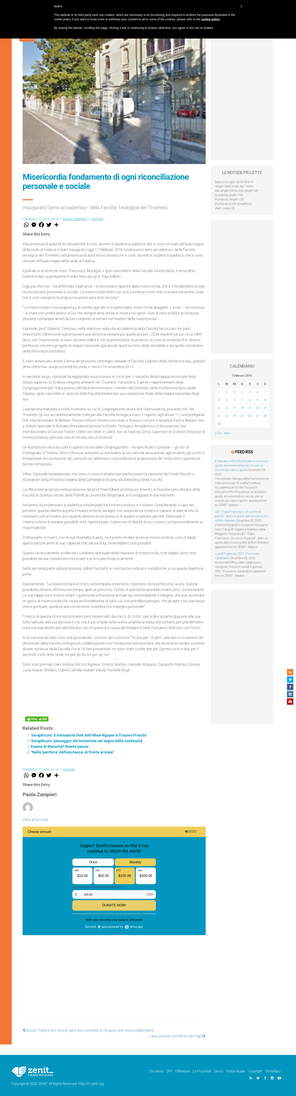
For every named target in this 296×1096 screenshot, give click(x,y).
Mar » (227, 433)
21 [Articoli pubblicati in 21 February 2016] (265, 408)
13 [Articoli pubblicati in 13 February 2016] (257, 400)
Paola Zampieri (75, 219)
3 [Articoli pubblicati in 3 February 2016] (234, 392)
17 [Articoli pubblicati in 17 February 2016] (234, 408)
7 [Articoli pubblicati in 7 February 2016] (265, 392)
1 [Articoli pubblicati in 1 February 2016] (219, 392)
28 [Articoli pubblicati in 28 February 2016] (265, 415)
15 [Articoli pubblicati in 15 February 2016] (219, 408)
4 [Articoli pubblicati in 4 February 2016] (242, 392)
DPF (169, 1071)
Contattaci (272, 1071)
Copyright (255, 1071)
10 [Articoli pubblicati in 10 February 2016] (234, 400)
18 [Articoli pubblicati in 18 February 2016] (242, 408)
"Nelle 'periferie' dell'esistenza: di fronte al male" (72, 752)
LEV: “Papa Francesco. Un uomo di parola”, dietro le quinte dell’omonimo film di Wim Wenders (242, 516)
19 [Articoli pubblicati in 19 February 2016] (249, 408)
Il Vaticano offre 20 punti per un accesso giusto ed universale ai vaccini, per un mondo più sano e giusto (241, 465)
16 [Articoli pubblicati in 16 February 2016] (226, 408)
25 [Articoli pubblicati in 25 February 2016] (242, 415)
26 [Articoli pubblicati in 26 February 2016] (249, 415)
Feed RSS (244, 451)
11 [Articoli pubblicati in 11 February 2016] (242, 400)
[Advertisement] (114, 989)
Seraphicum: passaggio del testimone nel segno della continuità (86, 741)
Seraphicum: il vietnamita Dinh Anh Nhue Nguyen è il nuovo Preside (88, 735)
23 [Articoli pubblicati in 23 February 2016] (226, 415)
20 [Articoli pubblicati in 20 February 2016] (257, 408)
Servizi (218, 1071)
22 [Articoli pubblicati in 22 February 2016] (219, 415)
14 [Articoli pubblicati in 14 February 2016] (265, 400)
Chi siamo (156, 1071)
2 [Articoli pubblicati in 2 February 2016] (226, 392)
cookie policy (210, 19)
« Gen (218, 433)
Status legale (235, 1071)
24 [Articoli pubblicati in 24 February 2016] (234, 415)
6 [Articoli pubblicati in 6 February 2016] (257, 392)
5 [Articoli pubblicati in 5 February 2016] (250, 392)
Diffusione (182, 1071)
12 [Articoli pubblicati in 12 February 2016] (249, 400)
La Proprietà (202, 1071)
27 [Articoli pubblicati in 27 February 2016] (257, 415)
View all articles (35, 819)
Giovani (97, 219)
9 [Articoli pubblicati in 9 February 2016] (226, 400)
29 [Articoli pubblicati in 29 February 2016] (219, 423)
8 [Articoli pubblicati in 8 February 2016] (219, 400)
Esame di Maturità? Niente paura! (59, 746)
